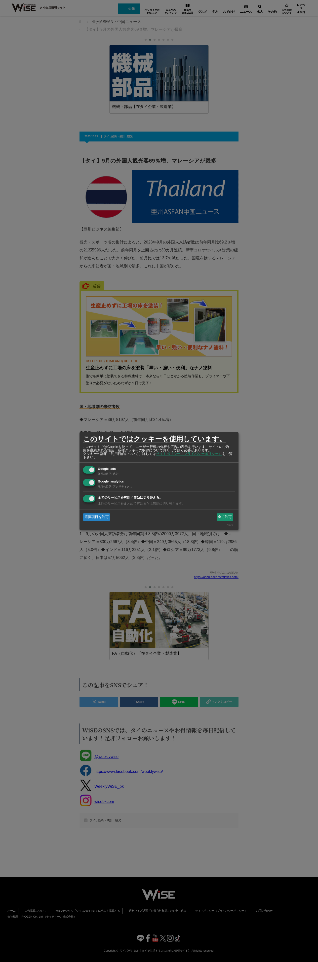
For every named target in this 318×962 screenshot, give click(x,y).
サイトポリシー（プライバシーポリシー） (189, 454)
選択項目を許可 (96, 517)
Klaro (230, 524)
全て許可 (225, 517)
